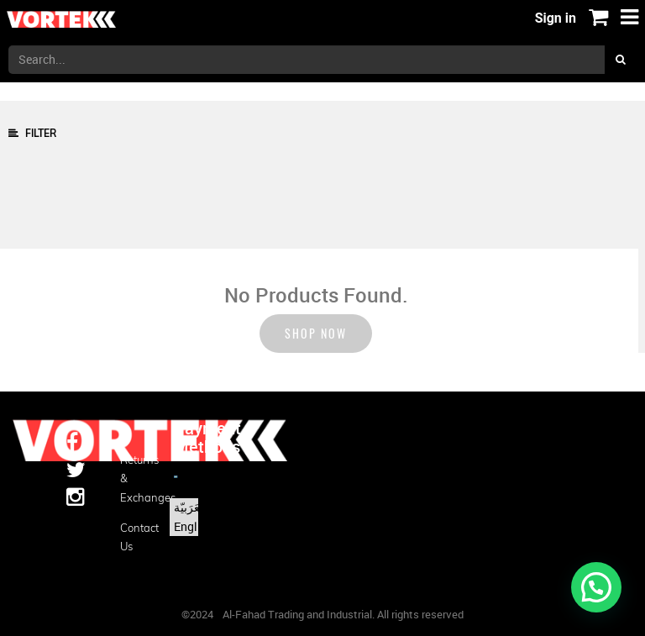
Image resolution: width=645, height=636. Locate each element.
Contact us (134, 537)
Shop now (316, 333)
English (193, 526)
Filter (32, 133)
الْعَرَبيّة (190, 507)
